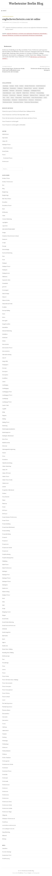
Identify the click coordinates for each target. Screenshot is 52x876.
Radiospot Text (6, 574)
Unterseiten (5, 720)
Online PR (4, 141)
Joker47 (4, 358)
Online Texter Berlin (7, 480)
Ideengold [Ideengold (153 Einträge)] (41, 88)
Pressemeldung (6, 530)
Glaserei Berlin (6, 300)
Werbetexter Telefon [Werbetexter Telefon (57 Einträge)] (18, 102)
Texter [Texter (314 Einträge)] (12, 97)
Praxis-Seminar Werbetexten (9, 517)
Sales (3, 601)
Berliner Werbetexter (7, 181)
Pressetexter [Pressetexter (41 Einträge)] (13, 95)
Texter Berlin (5, 676)
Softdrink (4, 628)
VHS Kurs (4, 727)
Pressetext (5, 540)
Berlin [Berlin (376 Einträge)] (16, 85)
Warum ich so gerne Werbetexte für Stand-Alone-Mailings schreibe (18, 111)
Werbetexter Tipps (7, 811)
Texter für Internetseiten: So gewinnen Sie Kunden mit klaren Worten (19, 118)
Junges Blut (5, 361)
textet (3, 700)
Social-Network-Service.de (8, 625)
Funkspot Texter (6, 266)
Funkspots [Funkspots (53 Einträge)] (20, 88)
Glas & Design (5, 293)
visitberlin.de (5, 730)
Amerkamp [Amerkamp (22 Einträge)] (5, 85)
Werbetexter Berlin (7, 16)
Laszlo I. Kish (5, 405)
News (3, 456)
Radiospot (4, 571)
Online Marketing (6, 466)
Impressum (5, 137)
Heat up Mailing (6, 310)
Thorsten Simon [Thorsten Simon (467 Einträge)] (6, 100)
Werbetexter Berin (7, 801)
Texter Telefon (6, 693)
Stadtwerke (5, 645)
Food (3, 259)
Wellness (4, 754)
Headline (4, 307)
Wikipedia (4, 815)
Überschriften (5, 713)
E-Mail (3, 242)
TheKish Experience (7, 706)
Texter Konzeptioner (7, 689)
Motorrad (4, 446)
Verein (4, 723)
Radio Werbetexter (8, 148)
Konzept (4, 368)
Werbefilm (4, 774)
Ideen (3, 317)
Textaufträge (5, 662)
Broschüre (4, 202)
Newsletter (5, 459)
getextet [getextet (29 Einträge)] (35, 88)
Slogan (4, 615)
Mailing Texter (5, 422)
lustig (3, 412)
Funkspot (4, 263)
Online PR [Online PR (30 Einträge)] (18, 93)
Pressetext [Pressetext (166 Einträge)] (5, 95)
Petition (4, 493)
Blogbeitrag (5, 192)
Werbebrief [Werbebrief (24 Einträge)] (14, 100)
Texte (3, 666)
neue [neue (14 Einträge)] (14, 93)
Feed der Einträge (6, 851)
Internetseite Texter (7, 347)
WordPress (5, 822)
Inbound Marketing (7, 330)
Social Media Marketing (8, 622)
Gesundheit (5, 283)
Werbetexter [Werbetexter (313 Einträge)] (38, 100)
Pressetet (4, 537)
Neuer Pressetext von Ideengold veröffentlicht (13, 124)
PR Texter (4, 510)
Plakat (3, 500)
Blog (3, 188)
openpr (4, 486)
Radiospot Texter (6, 144)
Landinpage (5, 398)
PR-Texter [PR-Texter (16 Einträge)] (32, 93)
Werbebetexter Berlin (7, 764)
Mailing (4, 419)
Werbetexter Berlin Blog (26, 4)
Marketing (4, 425)
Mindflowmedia (6, 442)
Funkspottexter (6, 273)
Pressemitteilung (6, 534)
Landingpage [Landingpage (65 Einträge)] (26, 90)
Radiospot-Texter (6, 581)
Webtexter (5, 747)
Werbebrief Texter (7, 158)
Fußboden (4, 276)
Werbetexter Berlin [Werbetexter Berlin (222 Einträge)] (7, 102)
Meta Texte (5, 439)
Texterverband (6, 696)
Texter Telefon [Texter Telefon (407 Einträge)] (26, 97)
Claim (3, 215)
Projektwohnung (6, 554)
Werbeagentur (5, 761)
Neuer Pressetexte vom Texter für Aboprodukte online (15, 114)
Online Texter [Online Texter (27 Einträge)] (25, 93)
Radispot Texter (6, 595)
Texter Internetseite (7, 683)
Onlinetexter (5, 483)
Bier (3, 185)
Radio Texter (5, 564)
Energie (4, 246)
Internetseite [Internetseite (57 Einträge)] (19, 90)
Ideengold (4, 320)
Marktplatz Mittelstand (7, 435)
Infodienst (4, 337)
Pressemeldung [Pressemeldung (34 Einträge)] (40, 93)
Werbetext (5, 788)
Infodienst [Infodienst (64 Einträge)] (12, 90)
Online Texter (5, 476)
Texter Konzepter (6, 686)
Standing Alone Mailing (8, 652)
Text (3, 659)
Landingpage (5, 388)
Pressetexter (5, 544)
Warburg (4, 737)
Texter (4, 154)
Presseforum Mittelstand (8, 527)
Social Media (5, 151)
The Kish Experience (7, 703)
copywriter (5, 225)
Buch (3, 209)
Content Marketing (7, 219)
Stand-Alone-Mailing (7, 649)
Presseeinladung (6, 523)
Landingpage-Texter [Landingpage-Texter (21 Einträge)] (35, 90)
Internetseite (5, 344)
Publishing (4, 561)
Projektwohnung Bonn (7, 557)
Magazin (4, 415)
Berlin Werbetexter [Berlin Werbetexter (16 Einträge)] (40, 85)
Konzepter (5, 371)
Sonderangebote (6, 632)
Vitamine (4, 734)
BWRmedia (5, 212)
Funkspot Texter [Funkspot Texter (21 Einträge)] (28, 88)
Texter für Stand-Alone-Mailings (10, 679)
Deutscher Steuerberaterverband (10, 236)
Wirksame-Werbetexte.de (8, 818)
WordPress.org (6, 858)
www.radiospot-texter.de (8, 828)
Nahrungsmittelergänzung (8, 449)
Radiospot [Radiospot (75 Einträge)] (19, 95)
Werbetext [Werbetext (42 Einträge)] (31, 100)
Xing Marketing (6, 832)
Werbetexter (5, 161)
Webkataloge (5, 744)
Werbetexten (5, 794)
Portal (3, 507)
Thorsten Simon (6, 710)
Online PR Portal (6, 473)
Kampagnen (5, 364)
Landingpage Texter (7, 395)
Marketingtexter (6, 432)
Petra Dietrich (5, 496)
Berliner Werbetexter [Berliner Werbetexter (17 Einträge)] (30, 85)
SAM (3, 605)
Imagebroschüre (6, 324)
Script (3, 608)
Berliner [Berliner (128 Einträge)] (21, 85)
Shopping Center (6, 612)
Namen (4, 452)
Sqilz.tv (4, 642)
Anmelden (4, 848)
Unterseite (5, 717)
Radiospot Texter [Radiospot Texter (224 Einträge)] (34, 95)
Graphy (29, 873)
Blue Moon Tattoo (6, 198)
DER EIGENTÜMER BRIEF (8, 229)
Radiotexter (5, 588)
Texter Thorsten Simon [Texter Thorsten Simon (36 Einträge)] (37, 97)
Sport (3, 639)
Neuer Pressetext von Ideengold (10, 121)
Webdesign (5, 740)
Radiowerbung (5, 591)
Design (4, 232)
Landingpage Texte (7, 391)
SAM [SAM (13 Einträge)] (48, 95)
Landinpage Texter (7, 402)
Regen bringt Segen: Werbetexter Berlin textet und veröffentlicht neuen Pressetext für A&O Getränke (13, 70)
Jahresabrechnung (6, 354)
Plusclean (4, 503)
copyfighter (5, 222)
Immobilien (5, 327)
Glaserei (4, 297)
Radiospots (5, 584)
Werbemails (5, 781)
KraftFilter (5, 378)
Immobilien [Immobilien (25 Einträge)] (5, 90)
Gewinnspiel (5, 290)
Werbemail (5, 778)
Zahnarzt (4, 835)
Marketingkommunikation (8, 429)
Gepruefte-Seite (6, 280)
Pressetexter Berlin (7, 547)
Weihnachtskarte (6, 750)
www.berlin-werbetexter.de (9, 825)
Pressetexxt (5, 551)
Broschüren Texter (7, 205)
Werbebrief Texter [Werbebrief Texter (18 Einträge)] (23, 100)
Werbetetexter (6, 784)
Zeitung (4, 839)
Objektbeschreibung (7, 463)
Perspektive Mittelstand (8, 490)
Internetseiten (6, 351)
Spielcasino (5, 635)
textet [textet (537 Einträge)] (45, 97)
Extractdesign (5, 249)
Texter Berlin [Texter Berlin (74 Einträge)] (19, 97)
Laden (3, 381)
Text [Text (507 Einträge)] (4, 97)
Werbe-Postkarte (6, 757)
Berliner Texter (6, 178)
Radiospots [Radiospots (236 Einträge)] (25, 95)
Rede (3, 598)
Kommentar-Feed (6, 855)
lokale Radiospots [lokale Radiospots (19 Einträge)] (7, 93)
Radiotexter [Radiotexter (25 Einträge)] (42, 95)
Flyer (3, 256)
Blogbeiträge (5, 195)
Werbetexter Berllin (7, 808)
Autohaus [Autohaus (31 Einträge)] (11, 85)
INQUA (4, 341)
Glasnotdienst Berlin (7, 303)
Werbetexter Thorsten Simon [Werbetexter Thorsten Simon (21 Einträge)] (31, 102)
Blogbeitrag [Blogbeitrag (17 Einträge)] (5, 88)
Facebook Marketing (7, 253)
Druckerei (4, 239)
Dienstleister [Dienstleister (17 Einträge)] (13, 88)
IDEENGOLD (5, 134)
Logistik (4, 408)
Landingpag (5, 385)
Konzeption (5, 374)
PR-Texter (4, 513)
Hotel (3, 314)
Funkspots (4, 269)
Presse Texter (5, 520)
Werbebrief (5, 767)
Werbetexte (5, 791)
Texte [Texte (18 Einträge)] (8, 97)
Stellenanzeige (6, 656)
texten (4, 669)
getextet (4, 286)
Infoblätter (5, 334)
